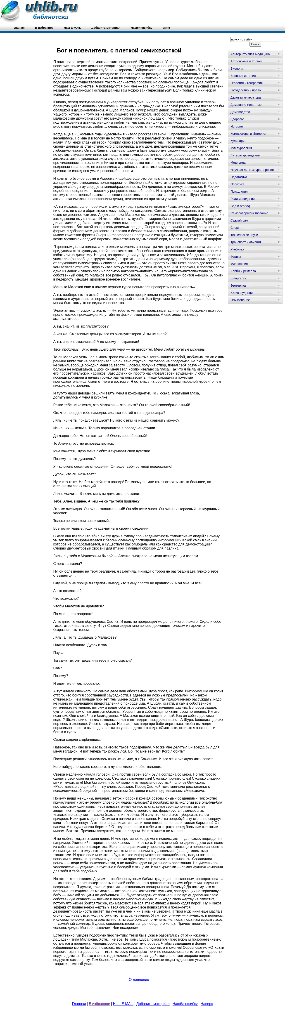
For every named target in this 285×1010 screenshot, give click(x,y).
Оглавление (139, 980)
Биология (237, 68)
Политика (237, 184)
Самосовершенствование (249, 213)
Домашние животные (245, 104)
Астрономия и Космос (246, 61)
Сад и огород (240, 206)
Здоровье (237, 119)
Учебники (237, 249)
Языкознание (240, 300)
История (236, 126)
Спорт (234, 227)
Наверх (207, 1004)
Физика (235, 256)
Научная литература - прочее (252, 170)
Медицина (238, 162)
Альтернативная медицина (250, 54)
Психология (239, 191)
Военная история (243, 76)
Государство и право (245, 90)
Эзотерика (238, 285)
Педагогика (238, 177)
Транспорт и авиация (245, 242)
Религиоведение (242, 199)
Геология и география (246, 83)
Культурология (241, 148)
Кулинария (238, 141)
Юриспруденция (242, 293)
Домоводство (240, 112)
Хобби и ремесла (243, 271)
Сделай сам (239, 220)
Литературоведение (245, 155)
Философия (239, 264)
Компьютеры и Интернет (248, 133)
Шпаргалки (238, 278)
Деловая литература (245, 97)
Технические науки (244, 235)
